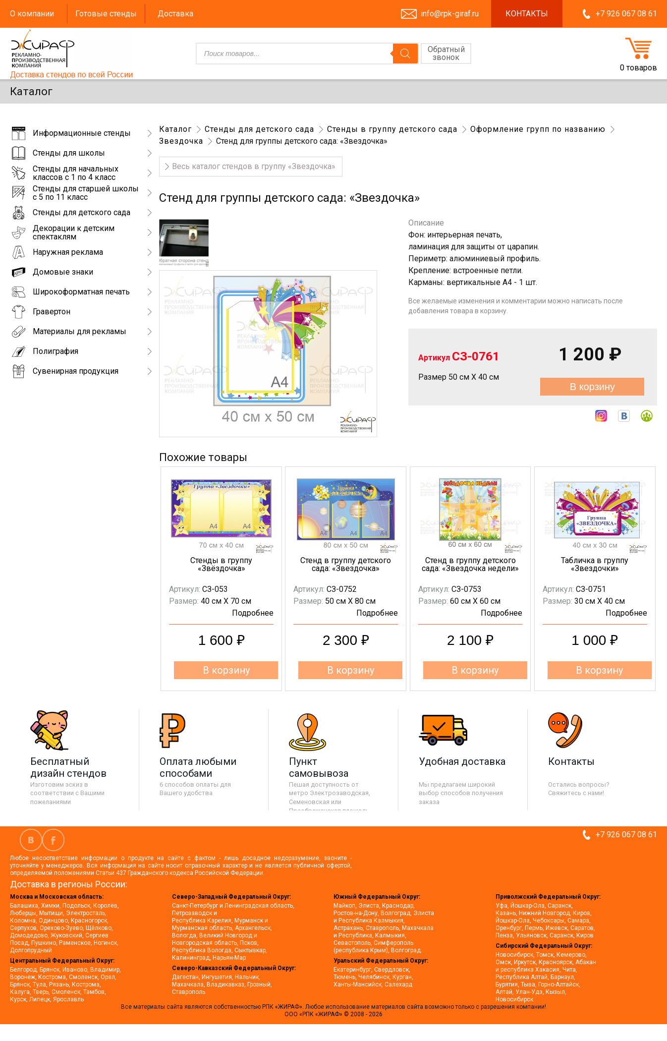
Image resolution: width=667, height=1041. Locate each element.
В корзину (592, 386)
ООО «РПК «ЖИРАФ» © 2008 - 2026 (333, 1014)
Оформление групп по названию (538, 129)
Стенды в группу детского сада (392, 129)
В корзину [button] (226, 670)
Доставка (175, 13)
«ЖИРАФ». (290, 1006)
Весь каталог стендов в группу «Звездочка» (253, 166)
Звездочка (181, 141)
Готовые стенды (106, 13)
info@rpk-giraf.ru (450, 13)
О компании (32, 13)
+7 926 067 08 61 (626, 13)
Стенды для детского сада (259, 129)
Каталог (175, 129)
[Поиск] (405, 53)
